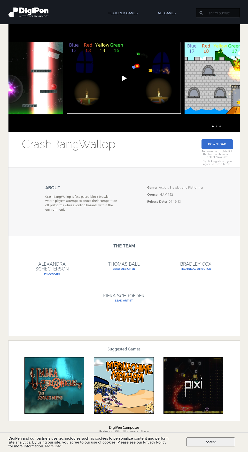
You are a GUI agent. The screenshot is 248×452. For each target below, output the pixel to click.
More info (53, 446)
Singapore (130, 432)
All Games (167, 13)
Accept (211, 442)
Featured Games (123, 13)
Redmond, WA (109, 432)
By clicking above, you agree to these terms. (217, 162)
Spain (145, 432)
